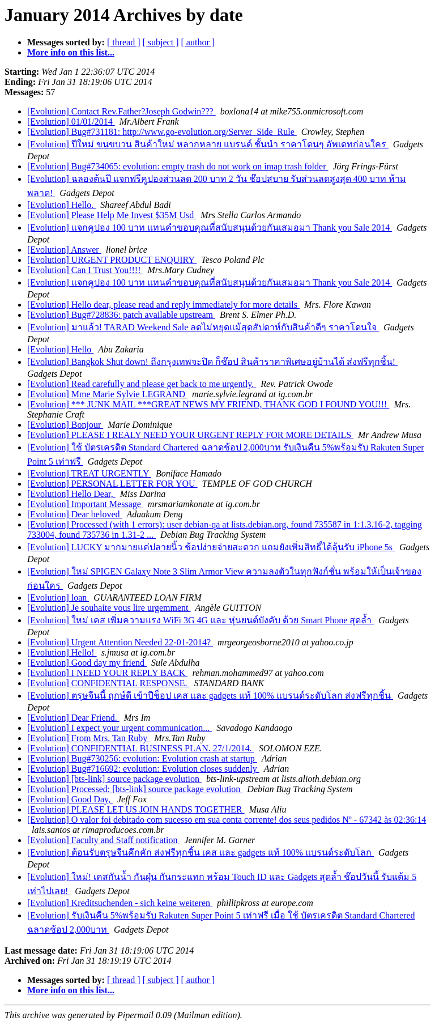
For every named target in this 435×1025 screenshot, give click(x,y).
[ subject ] (161, 42)
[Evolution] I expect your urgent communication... (119, 728)
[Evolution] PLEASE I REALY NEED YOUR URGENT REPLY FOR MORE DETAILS (190, 435)
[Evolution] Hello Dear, (71, 494)
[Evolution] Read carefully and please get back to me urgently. (141, 384)
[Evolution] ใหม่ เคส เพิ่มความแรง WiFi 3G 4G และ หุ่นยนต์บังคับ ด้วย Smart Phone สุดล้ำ (200, 620)
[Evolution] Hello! (62, 652)
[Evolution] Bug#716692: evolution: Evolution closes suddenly (143, 768)
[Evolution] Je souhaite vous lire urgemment (109, 608)
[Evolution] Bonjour (65, 424)
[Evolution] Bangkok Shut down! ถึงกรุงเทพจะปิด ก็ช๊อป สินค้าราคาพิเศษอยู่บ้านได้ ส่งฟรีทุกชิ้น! (212, 362)
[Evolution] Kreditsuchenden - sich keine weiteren (119, 903)
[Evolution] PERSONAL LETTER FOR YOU (112, 483)
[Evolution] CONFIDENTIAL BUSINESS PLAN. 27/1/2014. (140, 748)
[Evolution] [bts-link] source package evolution (114, 779)
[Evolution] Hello (60, 349)
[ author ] (198, 42)
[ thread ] (123, 42)
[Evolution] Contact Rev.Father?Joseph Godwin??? (121, 111)
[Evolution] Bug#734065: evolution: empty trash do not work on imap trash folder (177, 166)
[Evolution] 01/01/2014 (71, 121)
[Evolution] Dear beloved (74, 514)
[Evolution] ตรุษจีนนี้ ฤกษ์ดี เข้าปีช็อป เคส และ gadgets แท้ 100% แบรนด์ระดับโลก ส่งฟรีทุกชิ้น (210, 695)
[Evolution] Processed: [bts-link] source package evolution (134, 789)
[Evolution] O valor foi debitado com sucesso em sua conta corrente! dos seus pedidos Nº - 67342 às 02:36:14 (226, 819)
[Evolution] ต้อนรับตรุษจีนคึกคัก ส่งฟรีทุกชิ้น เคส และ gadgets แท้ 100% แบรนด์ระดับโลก (200, 852)
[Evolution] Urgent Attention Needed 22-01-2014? (120, 642)
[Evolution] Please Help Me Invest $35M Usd (111, 215)
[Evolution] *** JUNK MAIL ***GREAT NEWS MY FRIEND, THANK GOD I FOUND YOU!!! (208, 404)
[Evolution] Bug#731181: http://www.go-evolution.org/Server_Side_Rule (162, 132)
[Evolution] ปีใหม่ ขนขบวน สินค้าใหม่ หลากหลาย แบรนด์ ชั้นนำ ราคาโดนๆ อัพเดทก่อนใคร (208, 144)
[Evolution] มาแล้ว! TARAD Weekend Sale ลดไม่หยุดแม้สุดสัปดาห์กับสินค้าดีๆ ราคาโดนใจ (203, 327)
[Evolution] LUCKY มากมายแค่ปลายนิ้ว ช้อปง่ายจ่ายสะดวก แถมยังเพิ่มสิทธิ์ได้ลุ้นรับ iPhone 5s (211, 547)
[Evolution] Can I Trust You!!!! (85, 270)
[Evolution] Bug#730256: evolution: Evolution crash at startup (142, 758)
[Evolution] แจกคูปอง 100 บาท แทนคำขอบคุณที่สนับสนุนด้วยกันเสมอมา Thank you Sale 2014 (209, 227)
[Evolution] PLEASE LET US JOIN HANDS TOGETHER (136, 809)
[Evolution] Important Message (85, 504)
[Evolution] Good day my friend (87, 662)
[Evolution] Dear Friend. (73, 717)
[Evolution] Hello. (61, 205)
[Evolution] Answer (64, 249)
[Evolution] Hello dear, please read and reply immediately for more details (163, 304)
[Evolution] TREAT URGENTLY (89, 473)
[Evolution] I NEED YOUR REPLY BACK (107, 673)
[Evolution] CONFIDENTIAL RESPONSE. (108, 683)
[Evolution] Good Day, (70, 799)
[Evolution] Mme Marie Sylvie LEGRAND (107, 394)
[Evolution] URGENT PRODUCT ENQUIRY (112, 260)
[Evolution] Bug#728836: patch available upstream (121, 315)
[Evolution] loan (58, 597)
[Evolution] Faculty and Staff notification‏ (103, 840)
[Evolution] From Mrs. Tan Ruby (88, 738)
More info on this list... (70, 52)
